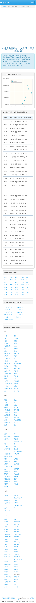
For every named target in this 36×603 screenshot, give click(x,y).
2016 (16, 279)
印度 (15, 356)
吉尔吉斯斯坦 (8, 388)
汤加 (5, 508)
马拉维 (6, 584)
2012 (11, 282)
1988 (5, 294)
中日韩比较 (7, 317)
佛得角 (16, 526)
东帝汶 (16, 376)
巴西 (15, 479)
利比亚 (6, 532)
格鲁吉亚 (7, 371)
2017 (11, 279)
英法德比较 (17, 317)
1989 (27, 292)
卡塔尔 (6, 381)
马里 (15, 584)
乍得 (15, 549)
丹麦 (5, 420)
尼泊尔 (6, 356)
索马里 (16, 579)
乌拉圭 (16, 446)
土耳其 (16, 407)
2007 (11, 284)
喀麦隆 (16, 547)
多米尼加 (7, 471)
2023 (5, 277)
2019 (27, 277)
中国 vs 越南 (8, 314)
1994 (27, 289)
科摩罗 (6, 562)
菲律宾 (6, 343)
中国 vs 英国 (8, 312)
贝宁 (5, 544)
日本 (5, 341)
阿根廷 (16, 484)
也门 (15, 366)
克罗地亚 (7, 412)
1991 (16, 292)
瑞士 (15, 400)
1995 (22, 289)
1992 (11, 292)
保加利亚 (7, 410)
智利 (5, 444)
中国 (5, 336)
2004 (27, 284)
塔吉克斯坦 (7, 373)
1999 (27, 287)
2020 (22, 277)
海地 (15, 461)
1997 (11, 289)
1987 (11, 294)
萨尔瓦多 (7, 481)
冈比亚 (6, 569)
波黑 (5, 425)
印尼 (5, 348)
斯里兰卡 (16, 353)
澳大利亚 (7, 495)
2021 (16, 277)
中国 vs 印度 (19, 312)
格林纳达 (7, 461)
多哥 (5, 547)
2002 (11, 287)
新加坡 (16, 338)
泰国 (15, 341)
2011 (16, 282)
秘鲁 (15, 471)
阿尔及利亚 (17, 521)
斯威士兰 (16, 577)
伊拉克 (6, 386)
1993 (5, 292)
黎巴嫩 (6, 366)
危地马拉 (16, 476)
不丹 (15, 373)
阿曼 (5, 378)
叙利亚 (6, 368)
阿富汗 (16, 371)
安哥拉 (6, 521)
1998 (5, 289)
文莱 (15, 378)
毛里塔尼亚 (7, 537)
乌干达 (16, 587)
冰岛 (5, 402)
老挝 (5, 351)
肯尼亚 (6, 572)
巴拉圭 (16, 439)
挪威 (15, 415)
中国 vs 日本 (19, 307)
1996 (16, 289)
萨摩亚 (16, 503)
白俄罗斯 (7, 415)
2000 (22, 287)
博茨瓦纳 (7, 534)
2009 (27, 282)
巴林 (5, 391)
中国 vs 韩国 (19, 314)
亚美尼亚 (16, 391)
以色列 (6, 376)
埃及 (15, 519)
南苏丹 (16, 569)
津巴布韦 (16, 554)
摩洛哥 (6, 549)
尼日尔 (6, 524)
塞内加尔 (16, 564)
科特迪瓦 (7, 574)
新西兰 (16, 495)
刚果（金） (17, 542)
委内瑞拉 (7, 436)
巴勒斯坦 (7, 363)
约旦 (15, 361)
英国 (5, 400)
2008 (5, 284)
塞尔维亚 (7, 422)
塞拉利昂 (16, 537)
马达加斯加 (7, 564)
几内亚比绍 (7, 577)
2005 (22, 284)
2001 (16, 287)
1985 (22, 294)
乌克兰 (16, 422)
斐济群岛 (7, 500)
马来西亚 (7, 346)
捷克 (15, 402)
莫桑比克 (7, 554)
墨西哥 (6, 464)
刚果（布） (7, 557)
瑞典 (15, 425)
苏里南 (6, 474)
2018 (5, 279)
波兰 (15, 405)
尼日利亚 (16, 544)
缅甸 (15, 351)
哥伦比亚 (16, 474)
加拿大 (16, 434)
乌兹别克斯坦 (8, 383)
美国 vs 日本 (8, 309)
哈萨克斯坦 (17, 368)
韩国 (15, 343)
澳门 (5, 338)
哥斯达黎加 (7, 454)
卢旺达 (6, 567)
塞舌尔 (6, 542)
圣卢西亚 (16, 464)
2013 (5, 282)
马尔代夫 (7, 358)
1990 (22, 292)
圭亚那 (16, 449)
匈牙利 (6, 405)
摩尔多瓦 (16, 417)
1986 (16, 294)
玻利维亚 (16, 436)
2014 (27, 279)
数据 (4, 6)
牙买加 (6, 446)
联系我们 (13, 598)
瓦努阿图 (7, 503)
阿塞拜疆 (16, 381)
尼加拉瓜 (7, 439)
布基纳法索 (17, 534)
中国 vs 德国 (19, 309)
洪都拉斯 (16, 469)
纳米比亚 (16, 524)
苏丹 (5, 587)
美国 (5, 434)
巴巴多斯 (7, 479)
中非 (5, 579)
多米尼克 (7, 449)
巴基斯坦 (7, 353)
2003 (5, 287)
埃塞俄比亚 (17, 557)
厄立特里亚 (7, 582)
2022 (11, 277)
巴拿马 (6, 484)
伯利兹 (16, 459)
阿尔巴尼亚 (17, 420)
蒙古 (15, 358)
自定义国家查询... (9, 319)
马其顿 (6, 417)
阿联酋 (16, 388)
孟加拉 (6, 361)
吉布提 (6, 539)
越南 (15, 346)
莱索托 (16, 552)
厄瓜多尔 (7, 476)
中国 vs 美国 (8, 307)
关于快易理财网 (6, 598)
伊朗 (15, 386)
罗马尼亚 (16, 410)
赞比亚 (16, 567)
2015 (22, 279)
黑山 (15, 412)
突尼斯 (16, 572)
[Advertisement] (18, 27)
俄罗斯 (6, 407)
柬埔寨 (16, 348)
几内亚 (16, 539)
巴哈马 (6, 486)
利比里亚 (7, 529)
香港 (15, 336)
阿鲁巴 (16, 481)
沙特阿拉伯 (17, 363)
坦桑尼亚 (16, 532)
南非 (5, 519)
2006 (16, 284)
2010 (22, 282)
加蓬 (15, 582)
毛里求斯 (16, 529)
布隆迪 (6, 552)
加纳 (5, 526)
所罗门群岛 (7, 510)
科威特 (16, 383)
